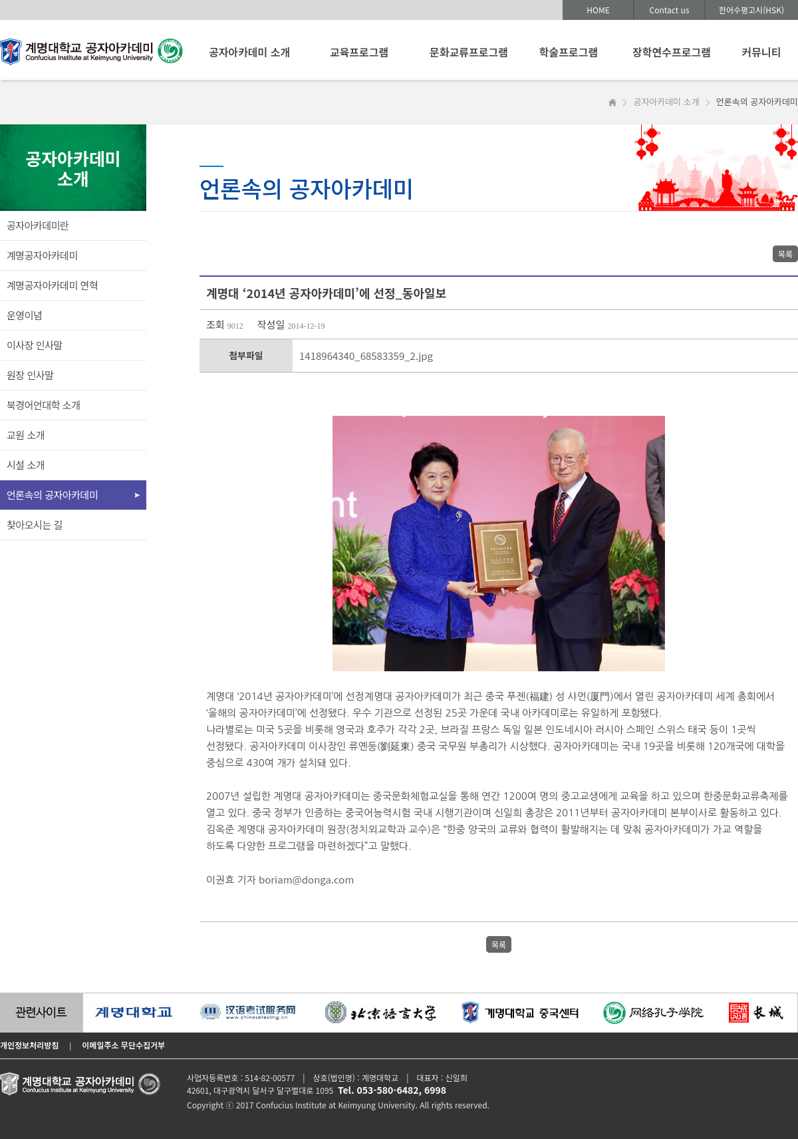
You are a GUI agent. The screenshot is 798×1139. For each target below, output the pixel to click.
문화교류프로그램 (469, 52)
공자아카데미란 (37, 225)
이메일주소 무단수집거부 (123, 1045)
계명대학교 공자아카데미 (91, 54)
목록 (785, 253)
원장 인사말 (30, 375)
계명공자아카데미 (42, 255)
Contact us (670, 9)
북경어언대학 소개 (43, 405)
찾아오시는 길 (35, 525)
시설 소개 (26, 465)
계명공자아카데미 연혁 (52, 285)
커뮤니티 (761, 52)
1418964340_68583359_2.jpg (366, 356)
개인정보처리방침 (29, 1045)
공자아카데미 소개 (249, 52)
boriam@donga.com (306, 879)
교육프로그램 (359, 52)
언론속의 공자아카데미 (52, 495)
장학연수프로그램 (671, 52)
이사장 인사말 (35, 345)
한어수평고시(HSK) (751, 9)
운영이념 (24, 315)
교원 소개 (26, 435)
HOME (598, 9)
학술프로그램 (568, 52)
